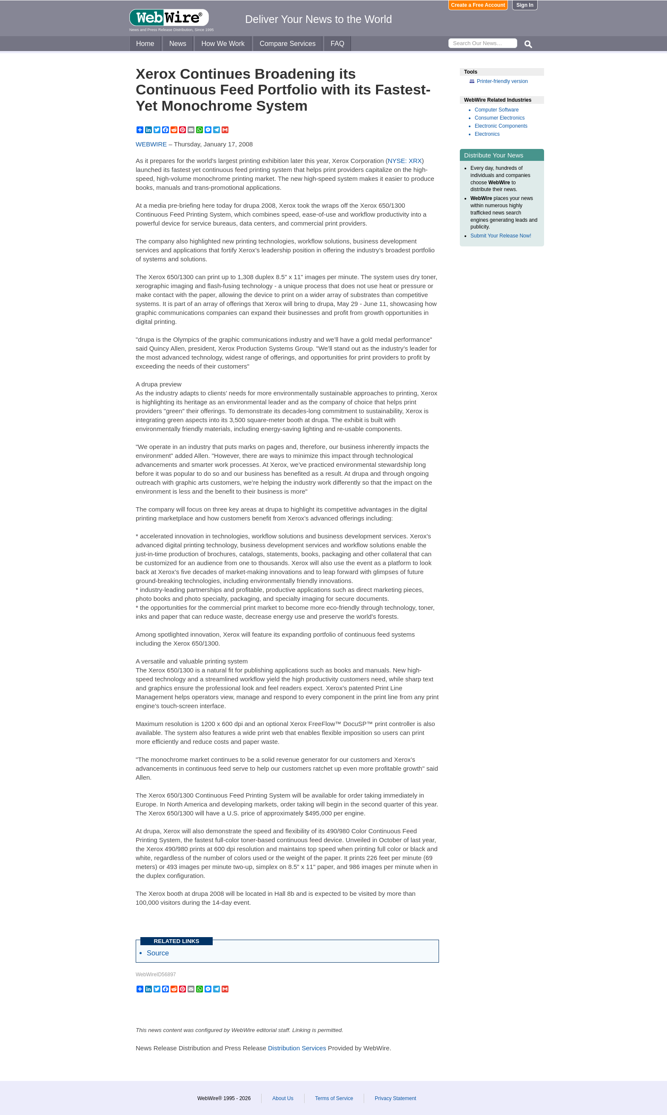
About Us (282, 1098)
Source (158, 953)
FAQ (337, 43)
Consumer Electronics (499, 118)
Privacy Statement (395, 1098)
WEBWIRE (151, 144)
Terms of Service (334, 1098)
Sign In (524, 5)
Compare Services (287, 43)
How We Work (223, 43)
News (177, 43)
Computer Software (497, 110)
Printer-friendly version (502, 81)
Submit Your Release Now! (500, 236)
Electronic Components (501, 126)
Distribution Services (297, 1048)
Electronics (487, 134)
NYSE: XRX (405, 160)
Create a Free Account (478, 5)
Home (145, 43)
